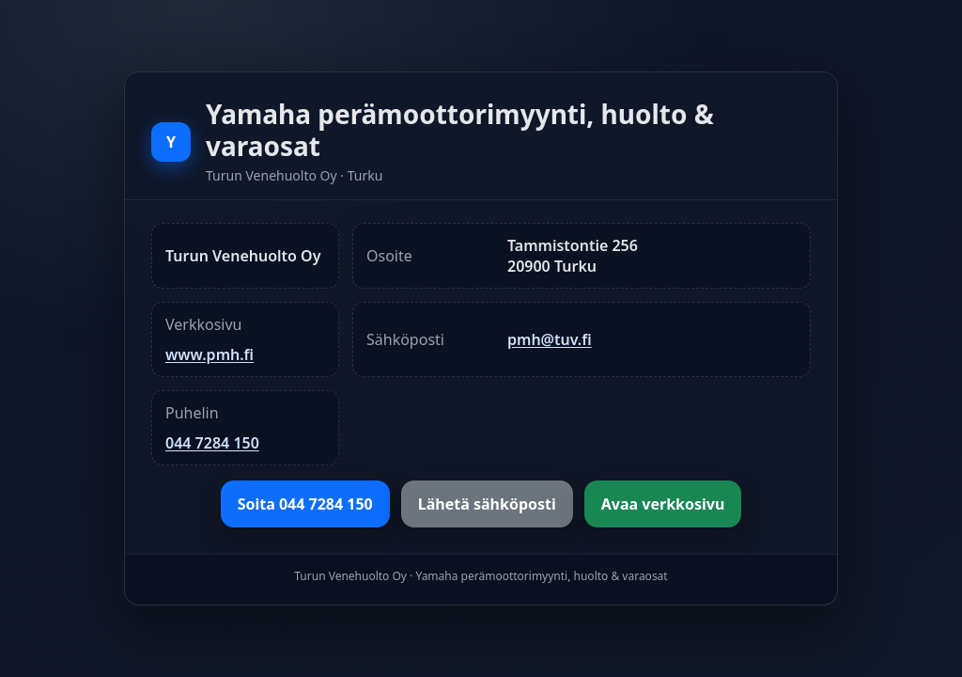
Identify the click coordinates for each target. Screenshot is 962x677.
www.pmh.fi (209, 354)
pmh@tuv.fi (549, 339)
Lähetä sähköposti (487, 504)
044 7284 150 (212, 443)
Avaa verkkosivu (663, 504)
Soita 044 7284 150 (305, 504)
